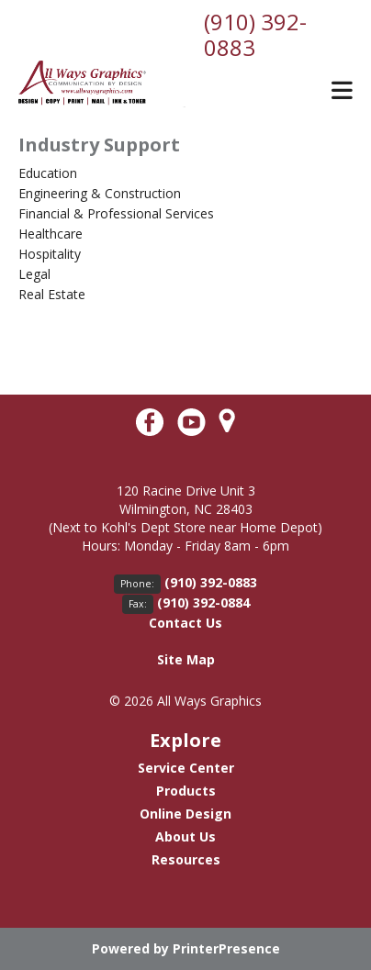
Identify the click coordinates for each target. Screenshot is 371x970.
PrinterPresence (226, 948)
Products (186, 790)
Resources (186, 859)
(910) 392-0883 (255, 34)
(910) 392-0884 (203, 602)
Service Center (186, 767)
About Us (185, 836)
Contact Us (185, 622)
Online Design (185, 813)
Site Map (186, 659)
